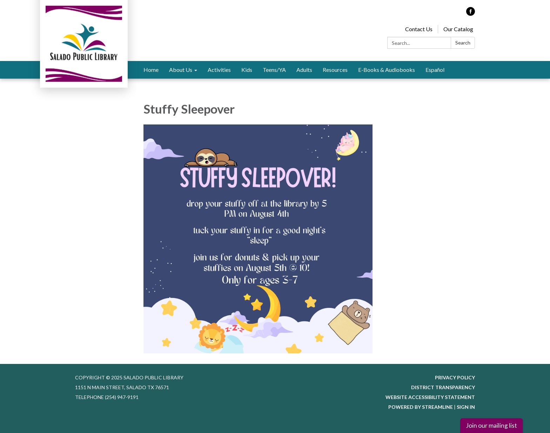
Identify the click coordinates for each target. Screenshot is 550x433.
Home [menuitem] (151, 69)
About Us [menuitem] (180, 69)
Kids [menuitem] (246, 69)
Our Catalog (458, 29)
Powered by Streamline (420, 407)
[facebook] (470, 13)
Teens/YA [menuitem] (274, 69)
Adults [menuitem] (304, 69)
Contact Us (418, 29)
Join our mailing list (491, 425)
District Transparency (443, 387)
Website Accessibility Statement (430, 397)
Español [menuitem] (434, 69)
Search (462, 43)
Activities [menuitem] (219, 69)
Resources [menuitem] (335, 69)
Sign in (466, 407)
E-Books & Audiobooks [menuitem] (386, 69)
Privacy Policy (455, 377)
